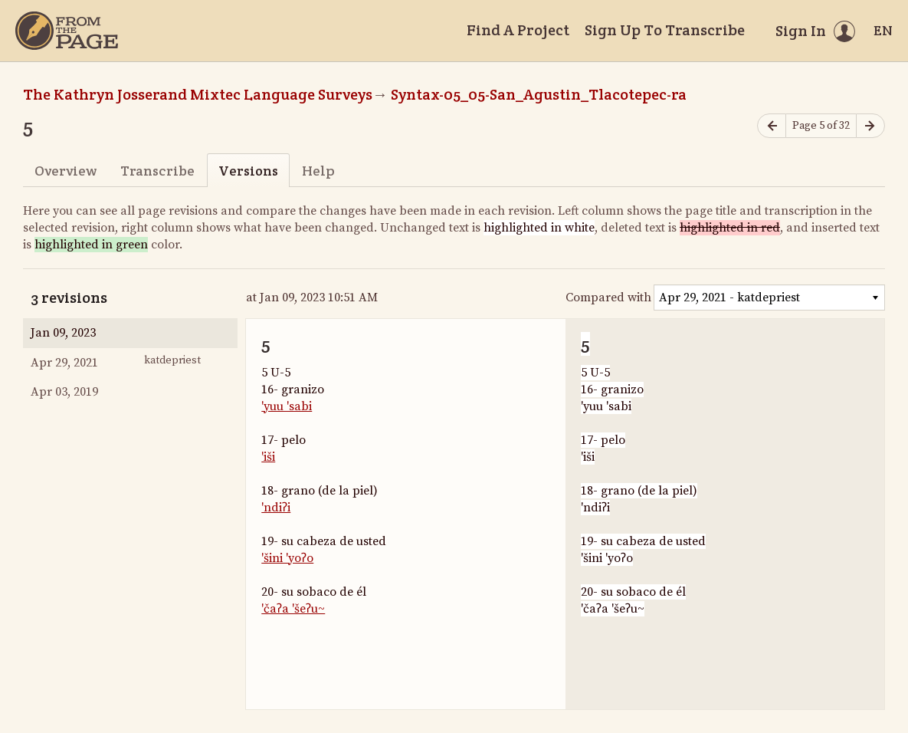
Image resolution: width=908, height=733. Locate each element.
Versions (248, 170)
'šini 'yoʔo (287, 558)
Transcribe (157, 170)
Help (318, 170)
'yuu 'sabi (286, 406)
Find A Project (518, 30)
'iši (268, 457)
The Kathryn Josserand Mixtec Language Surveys (197, 94)
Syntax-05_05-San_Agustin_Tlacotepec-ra (539, 94)
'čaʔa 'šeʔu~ (293, 608)
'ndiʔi (275, 507)
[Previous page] (771, 126)
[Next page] (870, 126)
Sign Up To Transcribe (665, 30)
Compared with (608, 297)
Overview (65, 170)
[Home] (66, 31)
